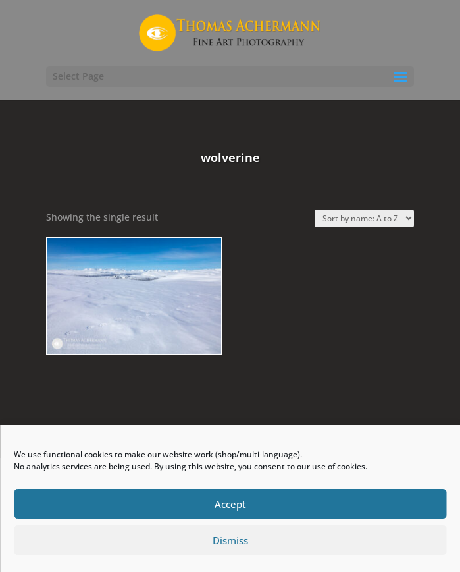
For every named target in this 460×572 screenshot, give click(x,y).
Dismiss (230, 540)
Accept (230, 504)
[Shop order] (364, 218)
